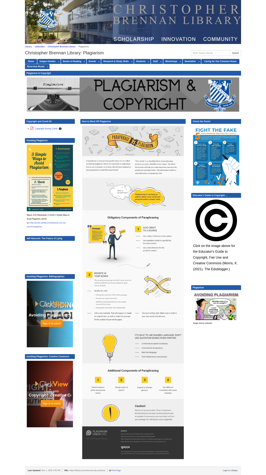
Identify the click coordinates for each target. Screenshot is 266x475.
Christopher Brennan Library (61, 46)
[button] (60, 129)
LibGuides (40, 46)
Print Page (115, 470)
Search (235, 53)
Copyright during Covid (44, 128)
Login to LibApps (230, 470)
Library (28, 46)
